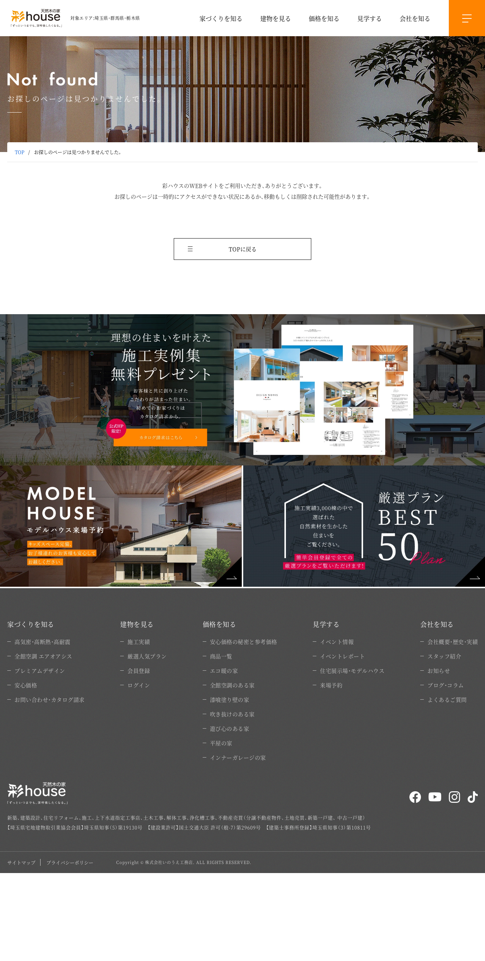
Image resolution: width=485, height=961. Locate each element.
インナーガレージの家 (238, 757)
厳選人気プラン (147, 656)
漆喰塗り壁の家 (229, 699)
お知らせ (438, 670)
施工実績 (138, 641)
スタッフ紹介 (444, 656)
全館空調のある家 (232, 685)
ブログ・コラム (445, 685)
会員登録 (138, 670)
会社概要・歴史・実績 (452, 641)
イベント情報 (337, 641)
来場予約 (331, 685)
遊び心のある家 (229, 728)
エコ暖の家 (224, 670)
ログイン (138, 685)
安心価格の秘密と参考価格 (243, 641)
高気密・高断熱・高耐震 (42, 641)
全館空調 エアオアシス (43, 656)
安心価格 (25, 685)
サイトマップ (21, 862)
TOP (19, 151)
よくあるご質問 (447, 699)
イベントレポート (342, 656)
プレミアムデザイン (39, 670)
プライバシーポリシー (69, 862)
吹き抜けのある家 (232, 714)
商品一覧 (221, 656)
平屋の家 (221, 743)
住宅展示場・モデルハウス (352, 670)
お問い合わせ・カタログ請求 (49, 699)
